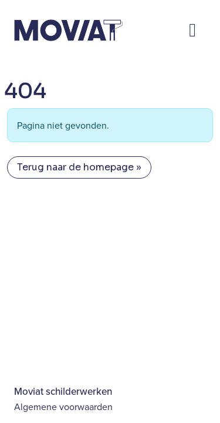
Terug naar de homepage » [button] (79, 167)
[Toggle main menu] (192, 30)
